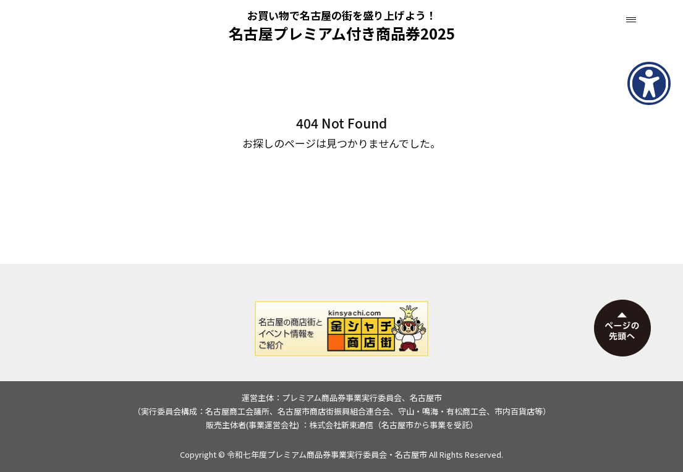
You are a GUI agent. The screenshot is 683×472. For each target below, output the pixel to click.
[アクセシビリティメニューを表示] (649, 83)
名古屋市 (411, 454)
